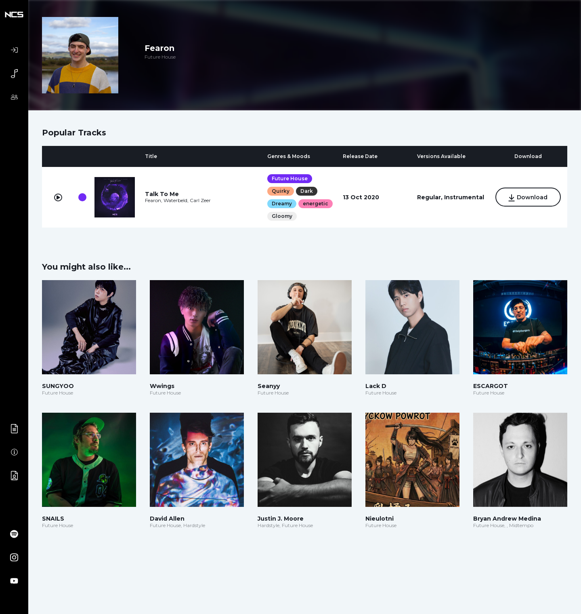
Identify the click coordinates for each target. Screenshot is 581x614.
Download (527, 198)
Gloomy (282, 216)
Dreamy (282, 203)
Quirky (280, 191)
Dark (306, 191)
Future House (290, 178)
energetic (315, 203)
